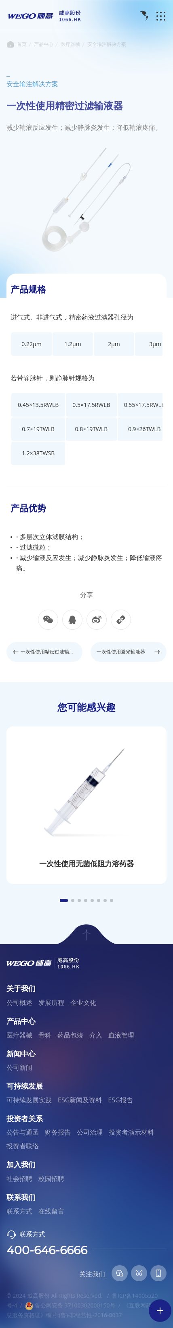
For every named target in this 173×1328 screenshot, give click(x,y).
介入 (95, 1035)
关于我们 (21, 988)
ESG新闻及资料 (80, 1100)
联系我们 (21, 1197)
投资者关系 (24, 1118)
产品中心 (43, 44)
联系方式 (19, 1211)
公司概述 (19, 1002)
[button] (64, 900)
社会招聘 (19, 1178)
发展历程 (51, 1002)
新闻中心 (21, 1054)
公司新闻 (19, 1067)
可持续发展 (24, 1086)
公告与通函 (22, 1132)
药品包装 (70, 1035)
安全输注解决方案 (106, 44)
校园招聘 (51, 1178)
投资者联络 (22, 1145)
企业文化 (83, 1002)
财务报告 (58, 1132)
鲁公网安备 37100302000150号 (70, 1305)
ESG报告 (120, 1100)
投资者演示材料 (131, 1132)
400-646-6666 (46, 1250)
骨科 (44, 1035)
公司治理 (90, 1132)
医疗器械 (70, 44)
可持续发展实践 (29, 1100)
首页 (10, 44)
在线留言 (51, 1211)
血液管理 (121, 1035)
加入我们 (21, 1164)
